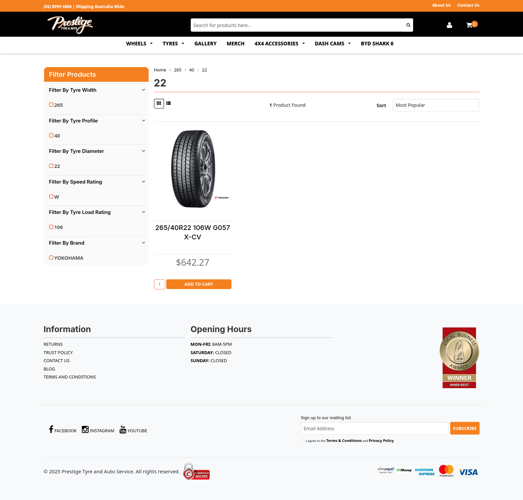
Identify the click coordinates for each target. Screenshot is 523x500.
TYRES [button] (171, 43)
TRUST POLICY (58, 352)
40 (57, 135)
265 (58, 104)
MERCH (236, 43)
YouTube (134, 429)
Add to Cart (198, 284)
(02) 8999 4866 (58, 6)
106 (58, 227)
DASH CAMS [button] (330, 43)
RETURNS (53, 344)
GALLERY (205, 43)
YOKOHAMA (68, 257)
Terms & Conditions (344, 440)
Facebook (63, 429)
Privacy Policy (381, 440)
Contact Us (469, 5)
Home (160, 70)
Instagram (98, 429)
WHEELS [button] (137, 43)
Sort (381, 105)
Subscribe (465, 428)
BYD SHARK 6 (377, 43)
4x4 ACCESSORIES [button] (277, 43)
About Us (441, 5)
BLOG (49, 369)
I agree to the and (350, 440)
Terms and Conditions (70, 377)
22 (57, 166)
